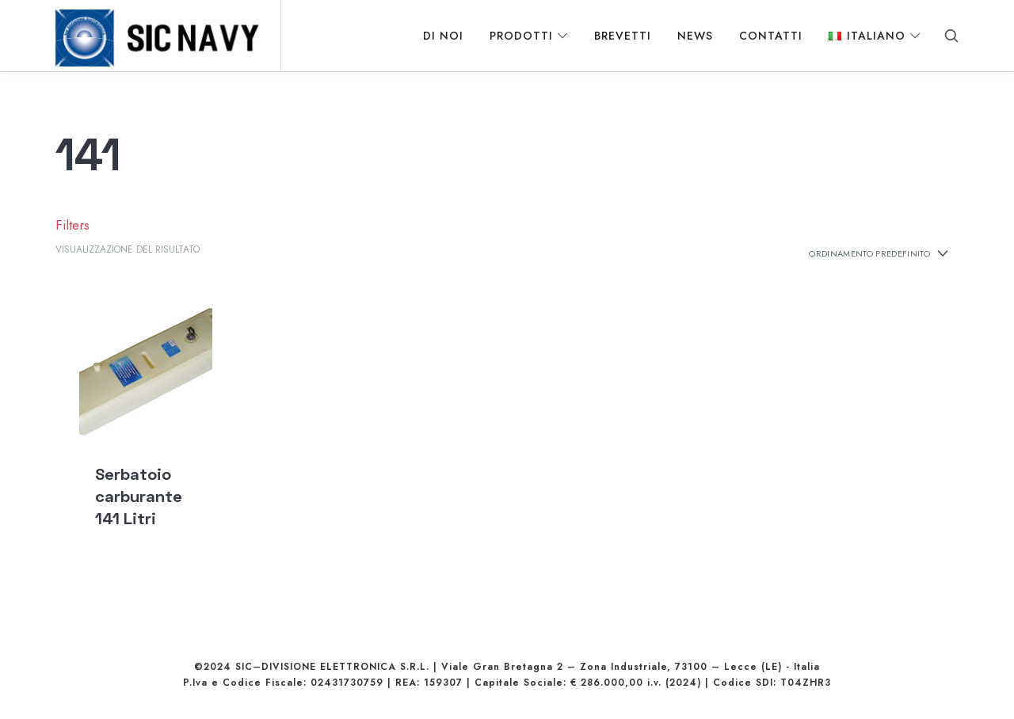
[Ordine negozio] (870, 264)
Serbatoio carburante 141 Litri (138, 506)
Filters (68, 235)
